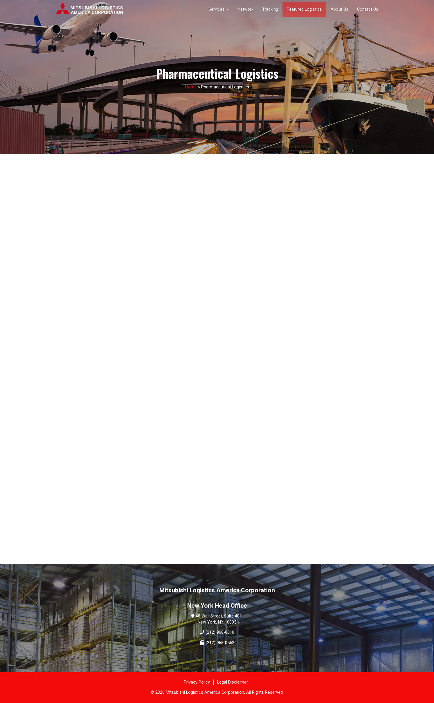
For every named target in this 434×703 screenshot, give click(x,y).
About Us (339, 9)
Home (191, 87)
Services (218, 9)
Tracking (270, 9)
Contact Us (367, 9)
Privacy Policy (197, 682)
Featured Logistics (304, 9)
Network (245, 9)
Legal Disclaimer (232, 682)
